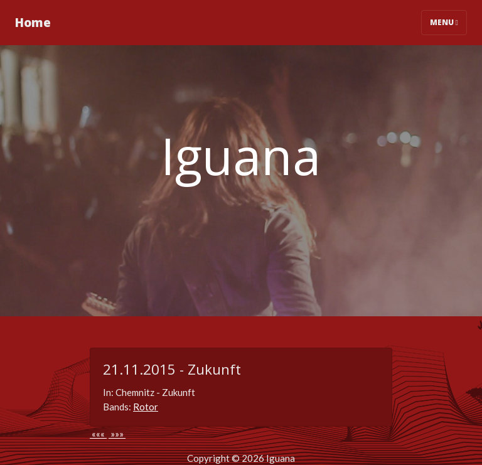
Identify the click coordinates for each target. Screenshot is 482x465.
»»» (117, 433)
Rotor (145, 406)
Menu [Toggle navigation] (444, 22)
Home (33, 22)
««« (98, 433)
